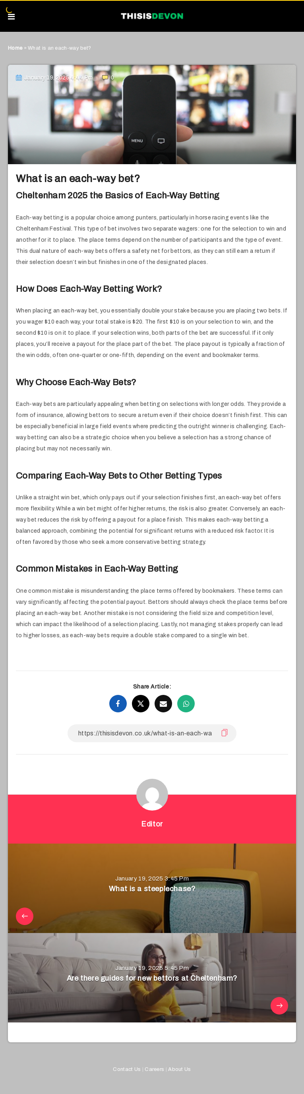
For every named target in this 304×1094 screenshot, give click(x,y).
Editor (152, 824)
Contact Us (127, 1069)
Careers (154, 1069)
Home (15, 48)
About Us (179, 1069)
